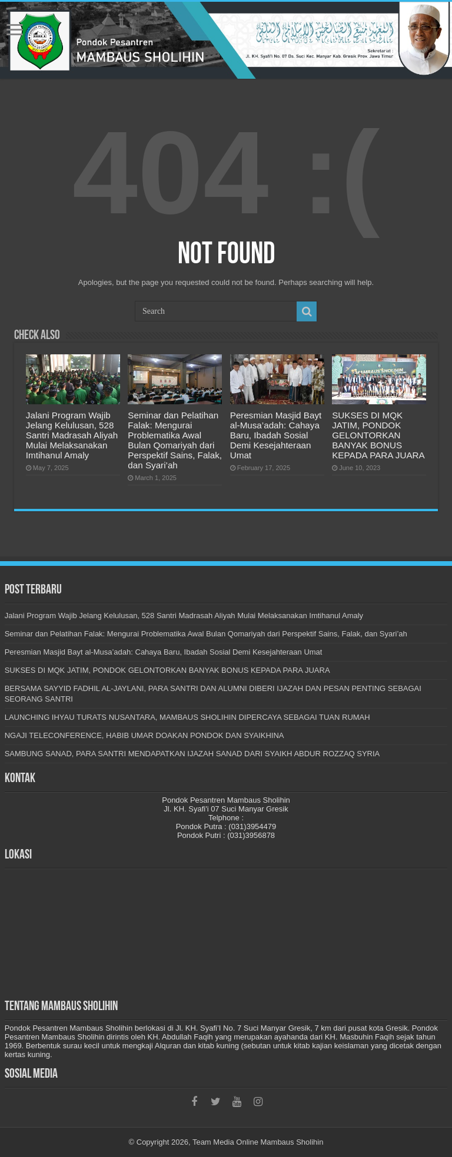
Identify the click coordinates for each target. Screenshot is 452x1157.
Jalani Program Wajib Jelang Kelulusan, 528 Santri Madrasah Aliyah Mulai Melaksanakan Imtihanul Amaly (72, 435)
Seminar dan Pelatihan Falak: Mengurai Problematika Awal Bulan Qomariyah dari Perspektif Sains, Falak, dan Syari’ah (175, 440)
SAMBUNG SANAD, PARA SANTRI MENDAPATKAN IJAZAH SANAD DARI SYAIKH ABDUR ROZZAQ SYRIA (192, 753)
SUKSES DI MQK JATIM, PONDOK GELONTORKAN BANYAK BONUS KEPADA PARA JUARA (378, 435)
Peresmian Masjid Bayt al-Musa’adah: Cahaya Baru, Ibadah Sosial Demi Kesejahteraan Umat (275, 435)
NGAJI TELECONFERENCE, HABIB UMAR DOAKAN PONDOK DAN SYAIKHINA (144, 735)
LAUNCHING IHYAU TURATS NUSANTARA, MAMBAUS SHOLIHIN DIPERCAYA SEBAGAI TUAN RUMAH (187, 717)
